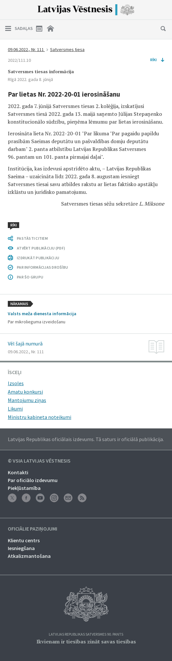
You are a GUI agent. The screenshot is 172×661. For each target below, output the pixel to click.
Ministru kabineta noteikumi (39, 417)
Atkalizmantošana (29, 556)
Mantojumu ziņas (27, 400)
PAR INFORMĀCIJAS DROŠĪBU (42, 267)
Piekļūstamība (24, 488)
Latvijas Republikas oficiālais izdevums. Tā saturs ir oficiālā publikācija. (86, 439)
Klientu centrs (24, 540)
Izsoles (16, 383)
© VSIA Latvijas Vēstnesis (39, 461)
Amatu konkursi (25, 391)
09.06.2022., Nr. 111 (26, 49)
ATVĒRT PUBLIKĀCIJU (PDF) (41, 248)
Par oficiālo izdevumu (33, 480)
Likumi (15, 408)
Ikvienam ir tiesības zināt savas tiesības (86, 641)
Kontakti (18, 472)
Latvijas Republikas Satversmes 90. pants (86, 634)
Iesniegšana (21, 548)
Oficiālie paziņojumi (32, 529)
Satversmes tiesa (67, 49)
